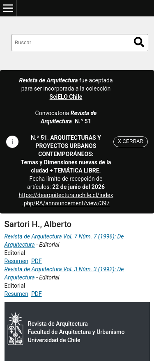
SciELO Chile (66, 96)
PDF (36, 261)
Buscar (139, 42)
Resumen (16, 261)
